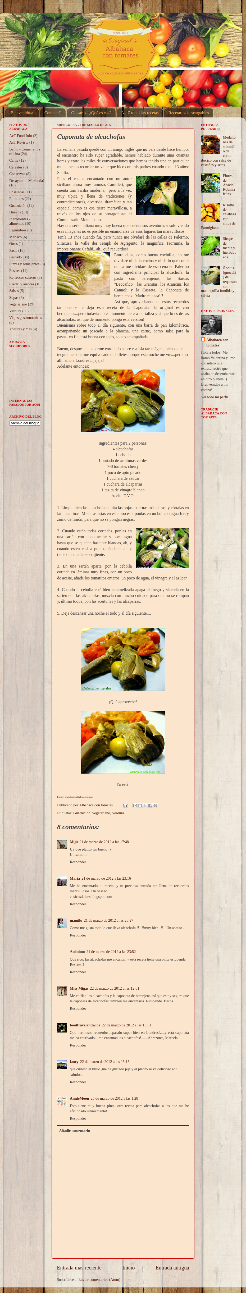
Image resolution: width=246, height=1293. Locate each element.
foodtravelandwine (85, 1025)
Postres (14, 270)
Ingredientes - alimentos (19, 221)
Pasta (13, 250)
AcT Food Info (20, 136)
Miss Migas (79, 988)
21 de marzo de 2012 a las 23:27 (108, 920)
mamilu (76, 920)
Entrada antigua (172, 1268)
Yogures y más (20, 329)
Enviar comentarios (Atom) (99, 1279)
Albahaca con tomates (217, 342)
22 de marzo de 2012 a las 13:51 (126, 1025)
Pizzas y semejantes (24, 264)
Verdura (118, 813)
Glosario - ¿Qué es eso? (91, 113)
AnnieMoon (79, 1098)
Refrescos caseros (23, 277)
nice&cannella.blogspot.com (79, 797)
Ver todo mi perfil (214, 397)
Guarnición (81, 813)
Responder (78, 862)
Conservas (17, 174)
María (75, 878)
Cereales (15, 167)
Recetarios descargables (188, 113)
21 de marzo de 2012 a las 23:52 (111, 951)
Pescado (15, 257)
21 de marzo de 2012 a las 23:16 (106, 878)
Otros (13, 243)
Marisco (15, 237)
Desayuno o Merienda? (26, 181)
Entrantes (16, 199)
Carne (13, 160)
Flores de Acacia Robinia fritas (229, 184)
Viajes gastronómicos (25, 318)
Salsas (14, 291)
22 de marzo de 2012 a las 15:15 (105, 1061)
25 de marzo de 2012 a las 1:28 (114, 1098)
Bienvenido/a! (23, 113)
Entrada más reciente (79, 1268)
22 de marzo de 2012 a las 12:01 (114, 988)
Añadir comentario (74, 1130)
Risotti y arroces (21, 284)
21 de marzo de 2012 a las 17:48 (104, 842)
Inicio (128, 1268)
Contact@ (53, 113)
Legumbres (17, 230)
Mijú (74, 842)
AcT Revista (18, 142)
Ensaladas (17, 192)
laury (74, 1061)
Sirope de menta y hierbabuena (229, 247)
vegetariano (101, 813)
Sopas (13, 297)
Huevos (15, 212)
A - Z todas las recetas (140, 113)
